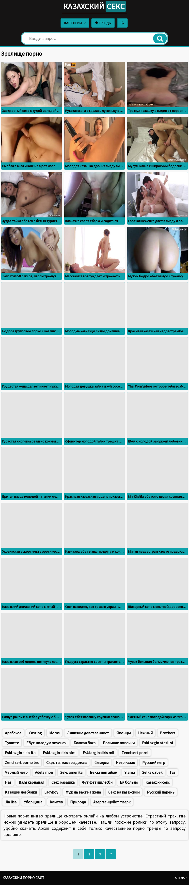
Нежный (145, 732)
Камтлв (56, 801)
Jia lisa (10, 801)
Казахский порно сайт (23, 877)
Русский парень (160, 792)
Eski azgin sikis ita (20, 752)
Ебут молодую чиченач (46, 742)
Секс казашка (63, 782)
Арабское (13, 732)
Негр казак (125, 762)
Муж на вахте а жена (83, 792)
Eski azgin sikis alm (59, 752)
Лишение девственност (88, 732)
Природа (78, 801)
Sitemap (181, 878)
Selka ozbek (152, 772)
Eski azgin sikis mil (98, 752)
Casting (35, 732)
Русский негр (153, 762)
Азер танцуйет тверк (111, 801)
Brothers (167, 732)
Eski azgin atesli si (157, 742)
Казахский (94, 6)
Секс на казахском (124, 792)
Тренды (103, 23)
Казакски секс (157, 782)
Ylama (130, 772)
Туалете (12, 742)
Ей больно (129, 782)
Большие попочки (119, 742)
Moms (54, 732)
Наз (8, 782)
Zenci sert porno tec (22, 762)
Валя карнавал (31, 782)
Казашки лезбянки (21, 792)
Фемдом (101, 762)
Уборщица (33, 801)
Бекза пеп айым (103, 772)
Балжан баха (84, 742)
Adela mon (44, 772)
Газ (172, 772)
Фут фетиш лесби (97, 782)
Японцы (123, 732)
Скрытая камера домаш (66, 762)
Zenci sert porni (135, 752)
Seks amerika (71, 772)
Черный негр (16, 772)
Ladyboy (51, 792)
